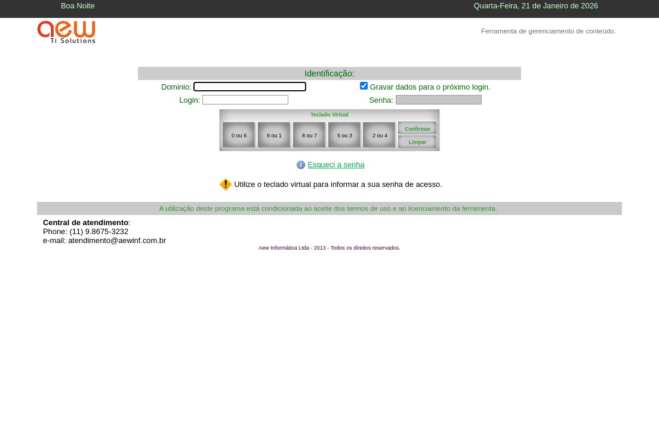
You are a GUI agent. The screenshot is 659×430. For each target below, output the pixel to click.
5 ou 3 (344, 136)
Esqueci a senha (330, 164)
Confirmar (417, 129)
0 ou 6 (239, 136)
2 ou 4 (379, 136)
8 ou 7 (309, 136)
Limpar (417, 142)
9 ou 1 (274, 136)
